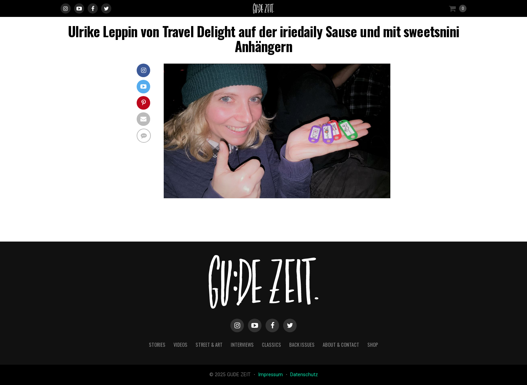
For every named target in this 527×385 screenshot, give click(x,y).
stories (157, 344)
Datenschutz (304, 375)
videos (180, 344)
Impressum (271, 375)
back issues (302, 344)
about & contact (341, 344)
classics (271, 344)
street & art (209, 344)
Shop (372, 344)
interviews (242, 344)
